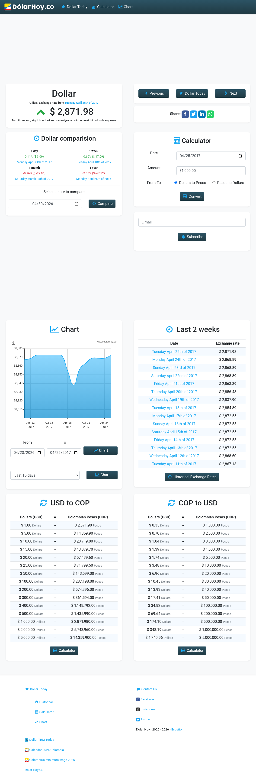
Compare (101, 203)
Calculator (102, 7)
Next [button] (230, 93)
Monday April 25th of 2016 (93, 179)
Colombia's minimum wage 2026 (50, 760)
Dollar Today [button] (192, 93)
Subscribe (192, 237)
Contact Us (146, 689)
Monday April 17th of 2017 (174, 416)
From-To (154, 183)
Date (154, 153)
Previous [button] (154, 93)
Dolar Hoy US (34, 770)
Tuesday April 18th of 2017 (94, 162)
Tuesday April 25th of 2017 (174, 351)
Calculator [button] (64, 650)
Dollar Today (74, 7)
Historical (43, 702)
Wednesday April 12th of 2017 (174, 456)
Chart (125, 7)
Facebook (145, 699)
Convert (192, 196)
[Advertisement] (128, 48)
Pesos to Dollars (230, 183)
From (27, 442)
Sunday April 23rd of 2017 (174, 367)
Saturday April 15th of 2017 (174, 432)
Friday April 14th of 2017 (174, 440)
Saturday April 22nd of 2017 (174, 376)
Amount (153, 168)
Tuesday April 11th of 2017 (174, 464)
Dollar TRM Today (39, 739)
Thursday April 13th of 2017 (174, 448)
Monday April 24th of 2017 (34, 162)
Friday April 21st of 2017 (174, 383)
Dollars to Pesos (192, 183)
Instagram (145, 709)
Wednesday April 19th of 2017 (174, 399)
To (64, 442)
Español (176, 729)
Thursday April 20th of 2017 (174, 392)
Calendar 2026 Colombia (44, 750)
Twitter (143, 719)
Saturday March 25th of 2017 (34, 179)
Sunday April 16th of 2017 (174, 424)
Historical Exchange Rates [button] (192, 477)
